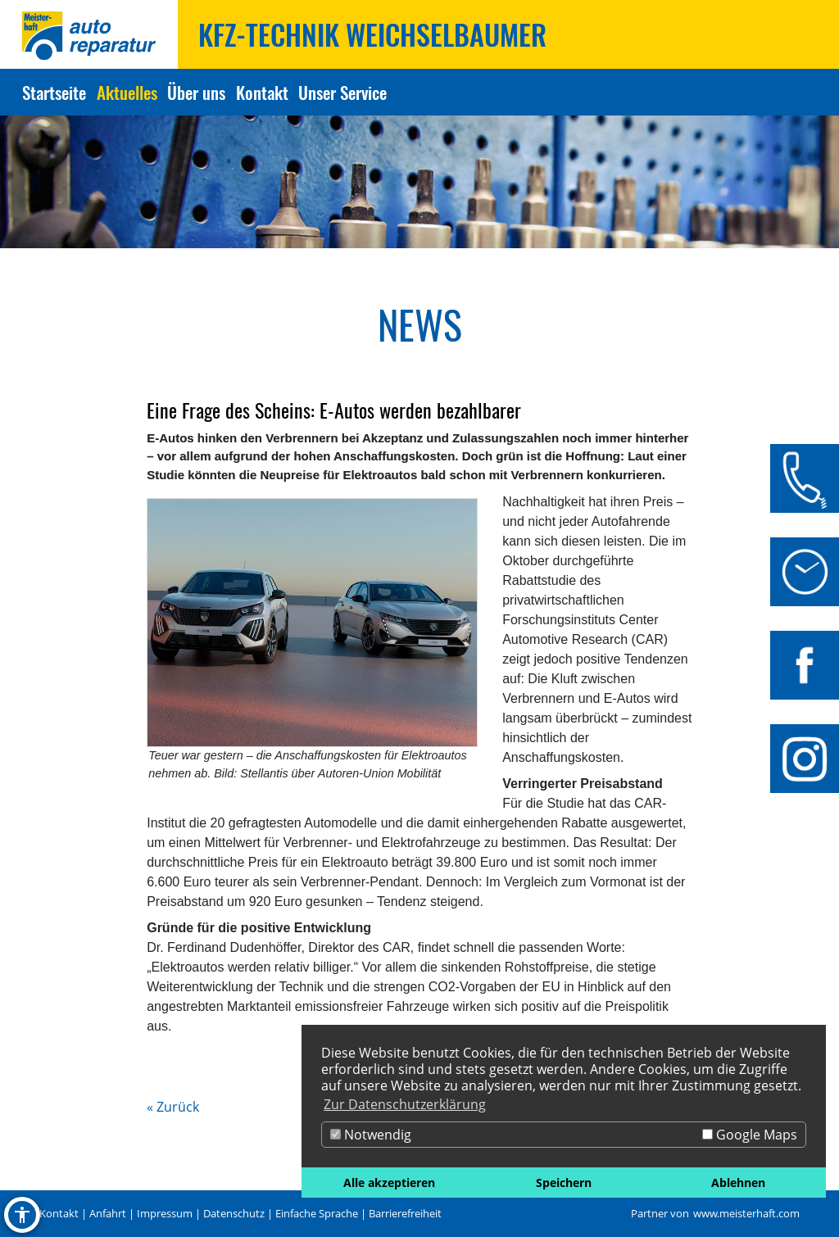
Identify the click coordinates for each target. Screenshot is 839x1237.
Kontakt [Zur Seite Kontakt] (262, 92)
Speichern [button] (564, 1182)
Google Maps (749, 1135)
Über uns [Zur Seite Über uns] (196, 92)
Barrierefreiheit (405, 1213)
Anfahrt (107, 1213)
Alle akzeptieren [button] (389, 1182)
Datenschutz (234, 1213)
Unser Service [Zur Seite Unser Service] (342, 92)
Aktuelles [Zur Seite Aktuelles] (127, 92)
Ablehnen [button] (738, 1182)
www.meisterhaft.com (746, 1213)
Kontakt (59, 1213)
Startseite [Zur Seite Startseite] (54, 92)
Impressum (165, 1213)
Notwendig (370, 1135)
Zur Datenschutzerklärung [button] (405, 1104)
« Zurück (173, 1107)
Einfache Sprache (316, 1213)
